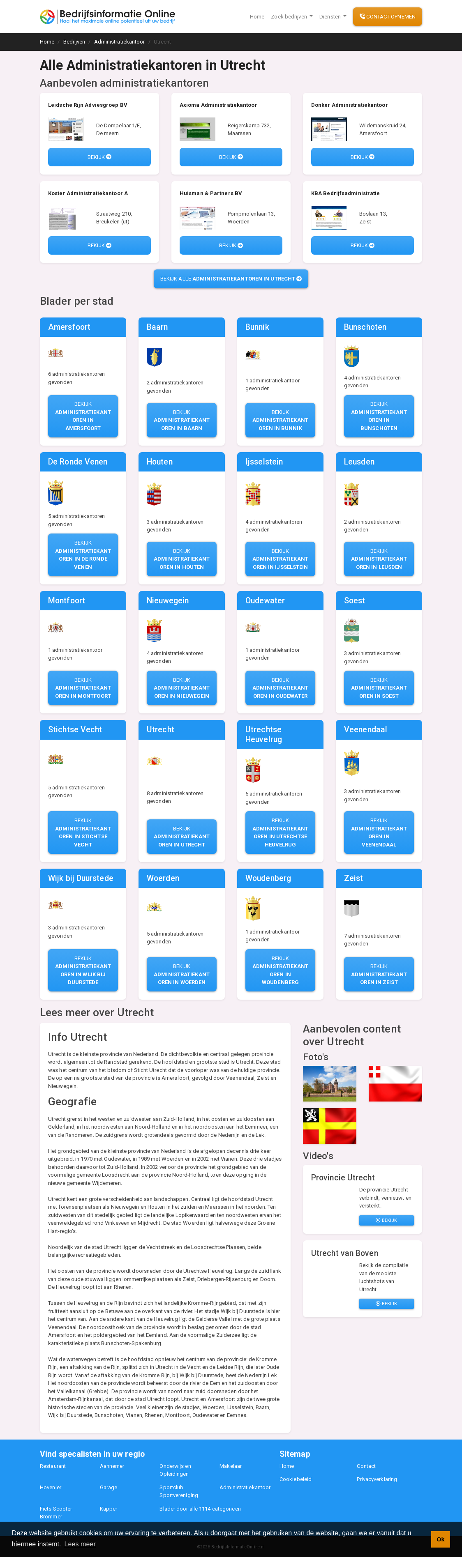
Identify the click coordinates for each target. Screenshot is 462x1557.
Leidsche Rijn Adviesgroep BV (87, 105)
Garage (109, 1487)
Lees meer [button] (80, 1544)
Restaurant (53, 1466)
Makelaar (230, 1466)
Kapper (109, 1509)
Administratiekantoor (244, 1487)
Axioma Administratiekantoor (218, 105)
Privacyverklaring (377, 1479)
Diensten (330, 17)
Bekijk (99, 157)
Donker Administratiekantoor (349, 105)
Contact (366, 1466)
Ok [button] (440, 1539)
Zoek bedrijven (289, 17)
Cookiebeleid (296, 1479)
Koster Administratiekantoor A (88, 193)
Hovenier (50, 1487)
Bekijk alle (231, 279)
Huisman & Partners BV (211, 193)
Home (257, 17)
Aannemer (112, 1466)
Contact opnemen (388, 17)
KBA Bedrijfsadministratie (345, 193)
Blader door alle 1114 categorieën (199, 1509)
